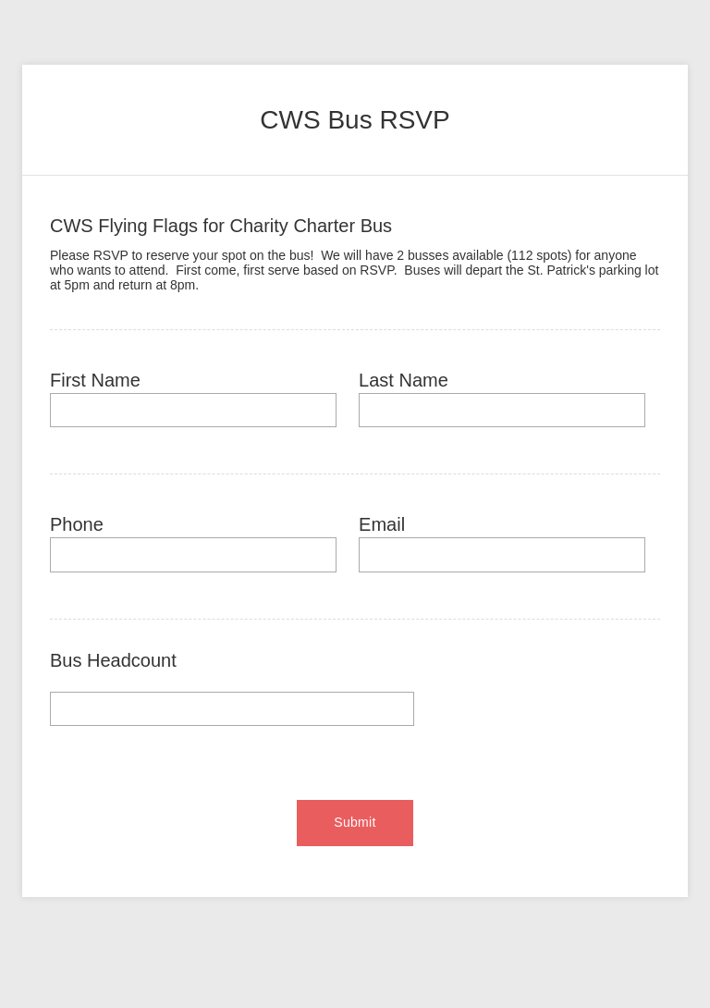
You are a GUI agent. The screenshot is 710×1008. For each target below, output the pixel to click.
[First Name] (193, 410)
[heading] (355, 120)
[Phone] (193, 554)
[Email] (502, 554)
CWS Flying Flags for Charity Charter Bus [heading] (221, 225)
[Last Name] (502, 410)
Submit (354, 822)
